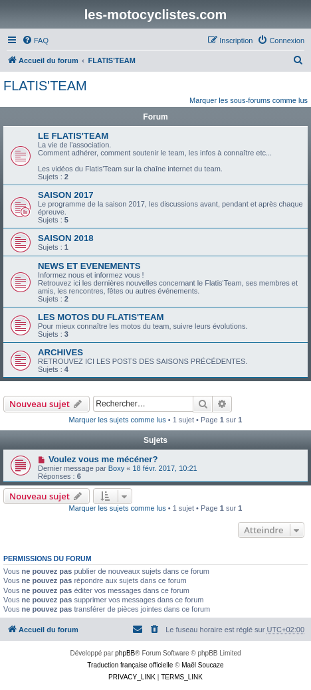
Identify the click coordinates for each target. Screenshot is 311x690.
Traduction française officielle (130, 665)
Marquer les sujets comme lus (117, 420)
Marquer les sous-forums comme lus (248, 100)
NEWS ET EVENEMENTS (89, 266)
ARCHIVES (60, 352)
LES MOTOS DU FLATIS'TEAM (100, 317)
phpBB (125, 653)
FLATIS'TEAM (45, 85)
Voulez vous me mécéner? (103, 459)
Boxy (116, 468)
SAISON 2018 (66, 238)
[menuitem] (35, 40)
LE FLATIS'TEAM (73, 136)
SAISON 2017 (66, 195)
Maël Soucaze (202, 665)
